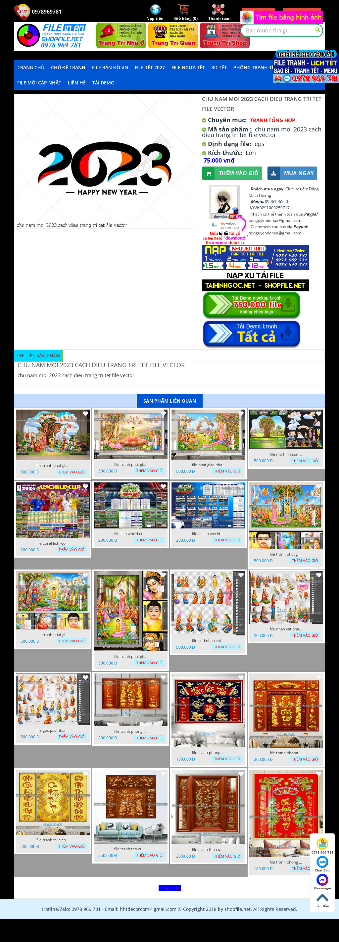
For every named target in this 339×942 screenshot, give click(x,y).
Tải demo (103, 82)
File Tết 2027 (150, 67)
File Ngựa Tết (188, 67)
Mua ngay (290, 173)
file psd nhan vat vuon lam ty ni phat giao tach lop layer (208, 640)
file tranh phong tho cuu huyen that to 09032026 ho (286, 753)
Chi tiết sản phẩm (38, 355)
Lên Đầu (322, 900)
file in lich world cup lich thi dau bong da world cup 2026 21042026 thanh (208, 533)
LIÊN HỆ (77, 82)
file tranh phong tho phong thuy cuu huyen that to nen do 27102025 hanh (286, 862)
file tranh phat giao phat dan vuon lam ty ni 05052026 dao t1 (53, 634)
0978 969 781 (322, 846)
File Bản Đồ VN (110, 67)
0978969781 (38, 11)
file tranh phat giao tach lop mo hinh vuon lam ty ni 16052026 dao (53, 465)
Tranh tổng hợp (272, 120)
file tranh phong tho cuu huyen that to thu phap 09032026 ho (130, 731)
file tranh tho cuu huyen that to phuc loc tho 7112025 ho (130, 849)
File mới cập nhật (39, 82)
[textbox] (281, 30)
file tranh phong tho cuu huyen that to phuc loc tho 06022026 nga (208, 752)
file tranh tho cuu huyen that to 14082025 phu (208, 849)
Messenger (323, 882)
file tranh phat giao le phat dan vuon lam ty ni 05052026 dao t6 (130, 464)
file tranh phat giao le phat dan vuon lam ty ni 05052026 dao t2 (130, 656)
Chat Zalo (322, 864)
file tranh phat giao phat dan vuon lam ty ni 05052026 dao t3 (286, 554)
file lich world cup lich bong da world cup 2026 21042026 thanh (130, 533)
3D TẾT (219, 67)
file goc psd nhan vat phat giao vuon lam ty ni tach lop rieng (53, 730)
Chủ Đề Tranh (68, 67)
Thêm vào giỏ (230, 173)
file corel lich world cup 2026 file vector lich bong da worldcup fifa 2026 (53, 543)
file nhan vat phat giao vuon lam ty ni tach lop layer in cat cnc (286, 629)
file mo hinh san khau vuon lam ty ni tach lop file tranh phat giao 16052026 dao (286, 454)
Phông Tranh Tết (255, 67)
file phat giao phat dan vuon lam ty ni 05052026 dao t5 (208, 465)
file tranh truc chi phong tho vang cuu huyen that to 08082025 (53, 840)
